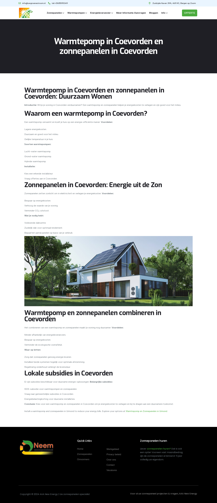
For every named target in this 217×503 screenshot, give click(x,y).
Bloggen (153, 13)
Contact (110, 465)
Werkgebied (112, 449)
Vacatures (111, 470)
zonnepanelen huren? (159, 448)
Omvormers (83, 459)
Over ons (111, 459)
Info (163, 13)
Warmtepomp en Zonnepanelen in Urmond (146, 411)
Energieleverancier (100, 13)
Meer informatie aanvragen (131, 13)
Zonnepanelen (54, 13)
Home (80, 449)
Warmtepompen (76, 13)
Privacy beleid (113, 454)
